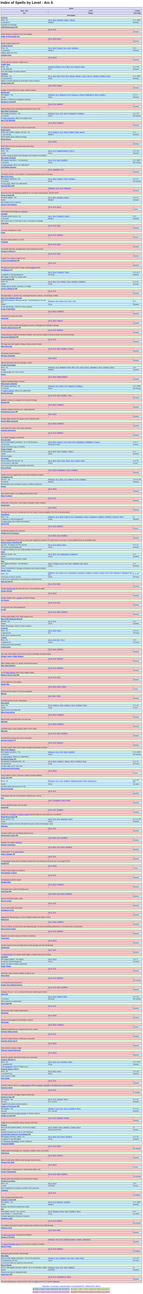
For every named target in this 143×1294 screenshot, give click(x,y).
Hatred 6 (71, 479)
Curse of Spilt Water (8, 309)
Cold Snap (4, 223)
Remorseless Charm (8, 835)
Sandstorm (5, 863)
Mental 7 (79, 76)
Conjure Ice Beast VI (8, 251)
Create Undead (6, 279)
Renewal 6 (125, 573)
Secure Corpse (6, 901)
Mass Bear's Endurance (9, 111)
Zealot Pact (5, 1274)
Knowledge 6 (80, 442)
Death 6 (63, 281)
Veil (2, 1209)
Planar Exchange (7, 789)
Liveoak (4, 637)
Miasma (4, 693)
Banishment (5, 92)
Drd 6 (54, 39)
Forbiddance (5, 477)
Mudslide (4, 722)
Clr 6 (54, 29)
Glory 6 (71, 151)
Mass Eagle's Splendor (9, 384)
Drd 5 (58, 225)
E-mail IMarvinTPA (78, 1286)
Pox (2, 798)
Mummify (4, 731)
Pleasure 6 (67, 188)
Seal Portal (5, 891)
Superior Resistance (8, 845)
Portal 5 (55, 1127)
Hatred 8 (72, 76)
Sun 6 (73, 461)
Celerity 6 (63, 1258)
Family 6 (96, 573)
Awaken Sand (6, 83)
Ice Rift (3, 609)
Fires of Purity (6, 468)
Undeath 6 (82, 281)
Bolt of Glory (5, 148)
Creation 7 (60, 761)
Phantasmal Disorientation (10, 768)
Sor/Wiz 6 (60, 20)
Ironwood (4, 628)
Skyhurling (5, 919)
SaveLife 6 (64, 819)
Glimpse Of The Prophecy (10, 533)
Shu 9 (84, 76)
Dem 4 (59, 207)
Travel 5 (73, 1127)
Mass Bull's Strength (8, 158)
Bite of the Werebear (8, 120)
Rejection (4, 826)
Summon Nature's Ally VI (10, 1069)
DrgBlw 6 (67, 781)
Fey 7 (63, 640)
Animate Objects (7, 46)
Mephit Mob (5, 684)
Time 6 (67, 272)
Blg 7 (54, 696)
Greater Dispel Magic (8, 365)
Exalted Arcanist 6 (63, 151)
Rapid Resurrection (8, 817)
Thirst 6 (66, 1118)
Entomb (4, 402)
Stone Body (5, 975)
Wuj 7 (70, 395)
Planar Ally (5, 778)
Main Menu (46, 1286)
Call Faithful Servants (8, 167)
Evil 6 (69, 281)
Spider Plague (6, 966)
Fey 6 (107, 573)
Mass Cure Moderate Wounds (11, 298)
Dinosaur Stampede (8, 356)
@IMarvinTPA (89, 1286)
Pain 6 (68, 800)
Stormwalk (5, 1022)
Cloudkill (4, 214)
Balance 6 (63, 95)
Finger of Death (6, 449)
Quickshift (4, 807)
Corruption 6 (57, 800)
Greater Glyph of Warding (10, 542)
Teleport (4, 1125)
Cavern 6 (60, 442)
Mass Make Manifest (8, 665)
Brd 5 (73, 367)
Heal (2, 561)
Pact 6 (69, 1277)
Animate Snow (6, 55)
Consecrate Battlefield (9, 260)
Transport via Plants (8, 1181)
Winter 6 (60, 320)
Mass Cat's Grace (7, 176)
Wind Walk (5, 1256)
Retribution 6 (89, 95)
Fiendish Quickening (8, 430)
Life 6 (69, 48)
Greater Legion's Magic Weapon (12, 656)
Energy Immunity (7, 393)
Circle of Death (6, 195)
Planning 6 (117, 573)
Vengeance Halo (6, 1218)
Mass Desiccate (6, 346)
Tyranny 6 (115, 517)
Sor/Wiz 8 (96, 76)
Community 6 (72, 573)
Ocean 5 (60, 1155)
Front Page (54, 1286)
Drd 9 (63, 76)
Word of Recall (6, 1265)
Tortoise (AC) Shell (7, 1162)
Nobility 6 (101, 517)
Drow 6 (86, 367)
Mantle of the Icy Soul (8, 675)
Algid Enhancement (8, 27)
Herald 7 (79, 1239)
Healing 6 (76, 563)
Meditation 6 (90, 442)
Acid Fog (4, 18)
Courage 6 (81, 573)
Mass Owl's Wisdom (8, 750)
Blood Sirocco (6, 139)
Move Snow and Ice (8, 712)
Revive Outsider (6, 854)
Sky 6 (82, 1258)
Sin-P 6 (77, 479)
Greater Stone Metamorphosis (11, 985)
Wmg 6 (72, 20)
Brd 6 (54, 48)
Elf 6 (73, 442)
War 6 (77, 132)
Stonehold (4, 1013)
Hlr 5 (74, 301)
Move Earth (5, 703)
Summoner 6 (92, 781)
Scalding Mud (6, 882)
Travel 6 (97, 442)
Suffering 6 (74, 554)
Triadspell (4, 1190)
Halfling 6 (67, 705)
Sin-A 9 (89, 76)
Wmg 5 (67, 216)
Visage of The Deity (8, 1237)
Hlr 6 (81, 563)
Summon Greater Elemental (11, 1050)
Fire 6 (63, 461)
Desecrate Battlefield (8, 337)
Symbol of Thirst (7, 1116)
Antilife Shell (5, 64)
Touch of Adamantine (8, 1172)
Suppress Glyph (6, 1087)
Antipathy (4, 74)
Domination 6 (79, 517)
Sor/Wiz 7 (102, 95)
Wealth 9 (103, 76)
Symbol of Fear (6, 1097)
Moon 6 (67, 761)
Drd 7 (70, 301)
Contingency (5, 270)
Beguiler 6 (63, 367)
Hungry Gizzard (6, 591)
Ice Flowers (5, 600)
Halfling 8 (71, 1267)
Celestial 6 (56, 169)
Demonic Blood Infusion (9, 328)
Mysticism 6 (87, 1239)
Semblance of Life (7, 910)
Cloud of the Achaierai (9, 204)
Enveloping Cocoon (8, 412)
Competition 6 (61, 1277)
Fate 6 (86, 517)
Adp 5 (50, 563)
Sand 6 (59, 85)
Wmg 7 (71, 451)
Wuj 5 (79, 1127)
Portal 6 (82, 95)
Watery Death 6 (62, 377)
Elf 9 (67, 76)
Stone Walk (5, 1003)
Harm (3, 552)
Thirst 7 (64, 686)
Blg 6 (54, 20)
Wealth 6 (83, 479)
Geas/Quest (5, 514)
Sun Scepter (5, 1078)
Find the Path (5, 440)
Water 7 (66, 20)
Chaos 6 (60, 48)
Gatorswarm (5, 505)
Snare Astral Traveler (8, 929)
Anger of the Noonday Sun (10, 36)
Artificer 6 (56, 132)
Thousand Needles (7, 1144)
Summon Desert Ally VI (9, 1041)
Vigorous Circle (6, 1228)
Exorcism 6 (75, 95)
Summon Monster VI (8, 1059)
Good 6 (66, 132)
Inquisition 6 (93, 517)
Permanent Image (7, 759)
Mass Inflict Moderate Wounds (11, 619)
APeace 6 (58, 67)
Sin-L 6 (66, 1109)
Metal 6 (71, 132)
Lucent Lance (6, 647)
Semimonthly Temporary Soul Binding (14, 1134)
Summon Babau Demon (9, 1031)
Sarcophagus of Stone (9, 873)
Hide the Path (6, 581)
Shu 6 (59, 39)
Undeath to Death (7, 1200)
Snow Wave (5, 938)
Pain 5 (59, 1146)
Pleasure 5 (71, 386)
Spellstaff (4, 957)
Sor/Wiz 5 (61, 216)
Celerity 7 (60, 179)
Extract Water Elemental (9, 421)
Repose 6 (60, 1202)
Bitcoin (98, 1286)
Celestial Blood (6, 186)
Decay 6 (77, 67)
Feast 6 (102, 573)
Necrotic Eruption (7, 740)
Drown (3, 374)
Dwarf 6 (59, 996)
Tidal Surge (5, 1153)
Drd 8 (59, 451)
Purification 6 (61, 470)
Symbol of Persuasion (9, 1106)
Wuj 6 (112, 367)
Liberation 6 (94, 367)
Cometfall (4, 242)
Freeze (3, 486)
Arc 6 (50, 20)
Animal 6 (51, 67)
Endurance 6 (72, 113)
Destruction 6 (65, 554)
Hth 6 (85, 781)
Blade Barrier (5, 130)
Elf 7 (58, 640)
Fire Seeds (5, 458)
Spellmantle (5, 947)
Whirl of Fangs (6, 1246)
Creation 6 (89, 573)
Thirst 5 (70, 349)
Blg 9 (58, 76)
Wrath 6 (59, 1221)
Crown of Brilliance (8, 288)
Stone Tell (4, 994)
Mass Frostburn (6, 496)
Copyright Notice (65, 1286)
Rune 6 (59, 545)
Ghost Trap (5, 524)
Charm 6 (67, 517)
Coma (3, 232)
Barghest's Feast (7, 102)
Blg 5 (68, 67)
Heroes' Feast (6, 570)
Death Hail (4, 318)
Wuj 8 (109, 76)
